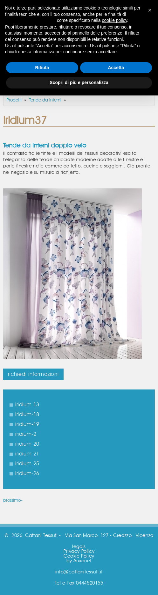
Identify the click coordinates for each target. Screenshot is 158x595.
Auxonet (82, 561)
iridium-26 (27, 473)
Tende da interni (45, 100)
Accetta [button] (116, 67)
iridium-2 (25, 434)
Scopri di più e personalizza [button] (79, 82)
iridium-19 (27, 424)
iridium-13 (27, 404)
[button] (150, 10)
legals (79, 546)
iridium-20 (27, 444)
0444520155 (89, 583)
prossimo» (13, 500)
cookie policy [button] (114, 20)
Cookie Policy (79, 556)
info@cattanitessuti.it (79, 572)
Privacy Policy (79, 551)
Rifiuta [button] (42, 67)
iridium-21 (27, 453)
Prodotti (14, 100)
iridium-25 (27, 463)
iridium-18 (27, 414)
